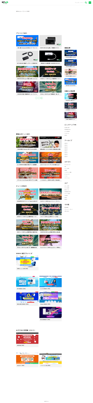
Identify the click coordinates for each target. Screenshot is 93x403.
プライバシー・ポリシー (69, 209)
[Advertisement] (39, 24)
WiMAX (66, 199)
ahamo (66, 135)
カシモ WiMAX (67, 131)
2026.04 (66, 143)
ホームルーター (67, 174)
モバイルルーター (68, 164)
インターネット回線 (68, 172)
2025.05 (66, 154)
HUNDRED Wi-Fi (68, 129)
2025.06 (66, 152)
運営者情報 (66, 207)
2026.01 (66, 145)
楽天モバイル (67, 189)
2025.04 (66, 156)
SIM (65, 166)
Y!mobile (66, 195)
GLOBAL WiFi (67, 127)
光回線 (66, 170)
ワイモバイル (67, 133)
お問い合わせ (67, 211)
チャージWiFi (67, 168)
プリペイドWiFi (67, 193)
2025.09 (66, 147)
